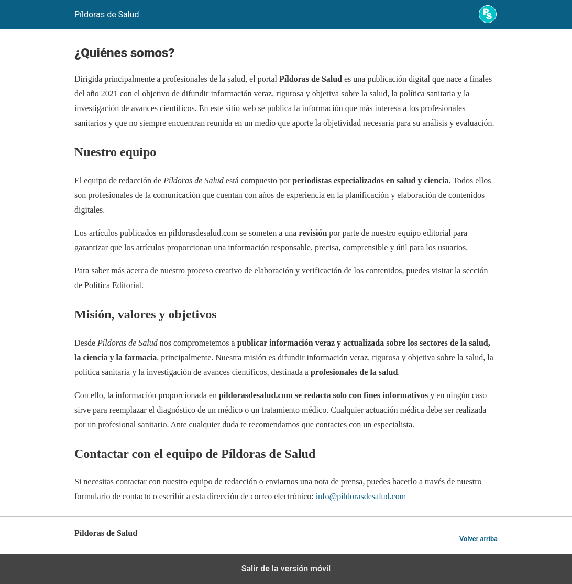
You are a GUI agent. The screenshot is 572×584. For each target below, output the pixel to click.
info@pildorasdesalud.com (361, 496)
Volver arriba (478, 539)
